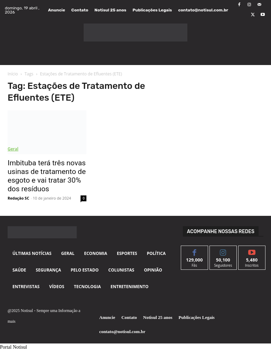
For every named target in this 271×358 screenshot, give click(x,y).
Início (13, 74)
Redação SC (18, 198)
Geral (13, 149)
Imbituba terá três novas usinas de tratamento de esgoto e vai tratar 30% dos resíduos (47, 176)
